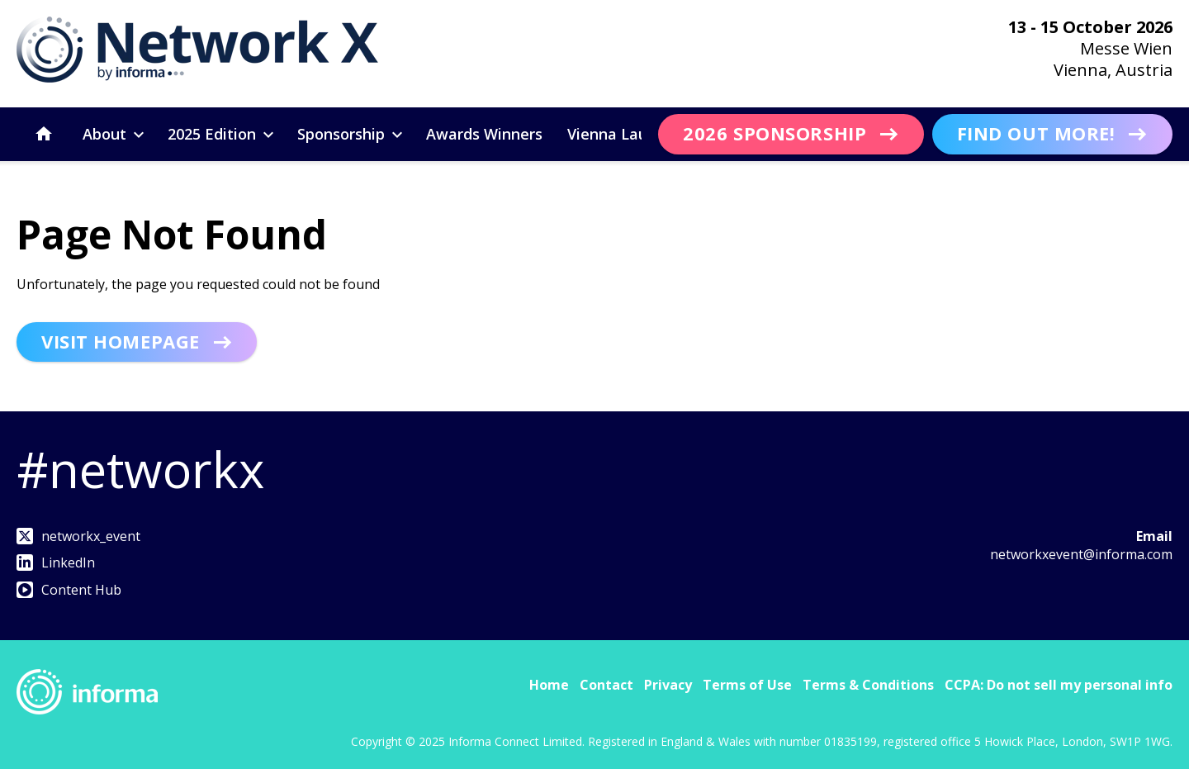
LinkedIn (56, 562)
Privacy (668, 685)
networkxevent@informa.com (1081, 554)
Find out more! (1036, 133)
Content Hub (69, 590)
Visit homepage (120, 341)
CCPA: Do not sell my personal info (1058, 685)
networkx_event (78, 536)
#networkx (140, 469)
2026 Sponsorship (774, 133)
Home (549, 685)
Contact (606, 685)
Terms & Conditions (868, 685)
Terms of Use (747, 685)
